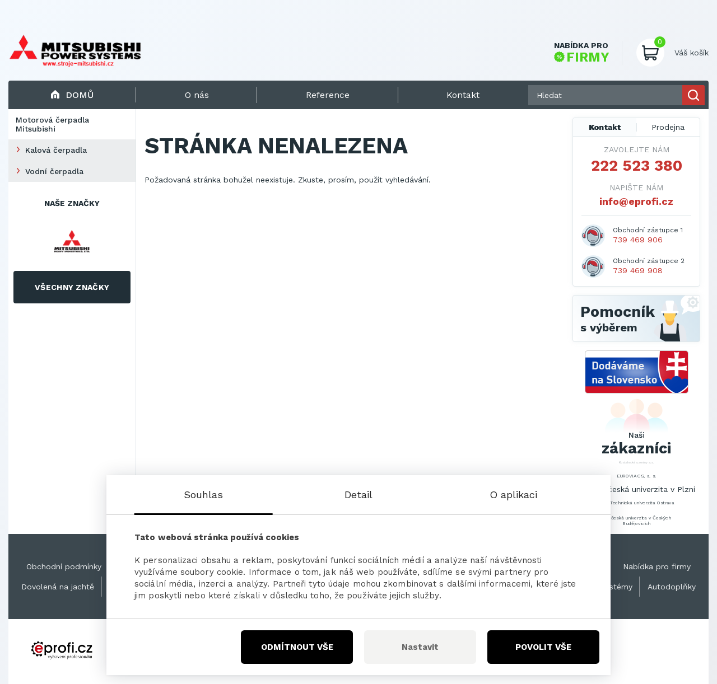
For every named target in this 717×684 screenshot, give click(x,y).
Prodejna (668, 127)
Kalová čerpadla (56, 150)
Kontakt (605, 127)
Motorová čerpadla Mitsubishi (52, 124)
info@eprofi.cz (636, 201)
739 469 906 (638, 239)
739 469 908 (638, 270)
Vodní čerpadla (54, 171)
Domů (72, 95)
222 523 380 (636, 166)
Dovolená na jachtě (57, 586)
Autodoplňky (672, 586)
